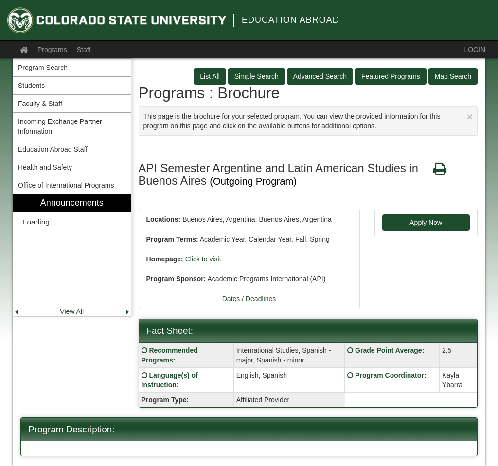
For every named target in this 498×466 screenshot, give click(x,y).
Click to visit (203, 259)
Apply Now (425, 222)
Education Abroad (290, 20)
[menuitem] (72, 255)
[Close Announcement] (470, 116)
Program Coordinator (389, 375)
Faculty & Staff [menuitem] (40, 103)
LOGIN (474, 49)
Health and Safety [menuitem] (45, 167)
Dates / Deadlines (249, 299)
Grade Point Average (388, 350)
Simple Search (256, 76)
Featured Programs (390, 76)
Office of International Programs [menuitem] (66, 185)
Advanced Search (320, 76)
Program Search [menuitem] (43, 67)
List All (209, 76)
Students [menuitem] (31, 85)
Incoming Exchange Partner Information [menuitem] (60, 126)
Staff (84, 49)
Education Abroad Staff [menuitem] (53, 149)
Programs (52, 49)
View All (72, 311)
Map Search (453, 76)
